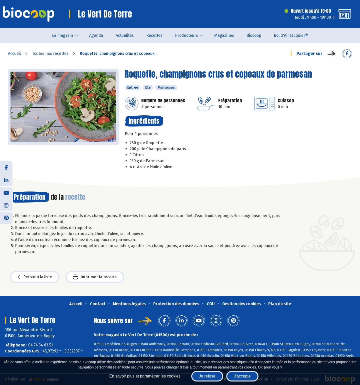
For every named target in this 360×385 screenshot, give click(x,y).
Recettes (154, 35)
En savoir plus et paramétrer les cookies (144, 376)
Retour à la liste (35, 277)
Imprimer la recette (95, 277)
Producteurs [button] (186, 35)
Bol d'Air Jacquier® (291, 35)
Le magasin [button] (62, 35)
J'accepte (242, 376)
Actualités (125, 35)
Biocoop (253, 35)
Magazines (224, 35)
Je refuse (207, 376)
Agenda (96, 35)
